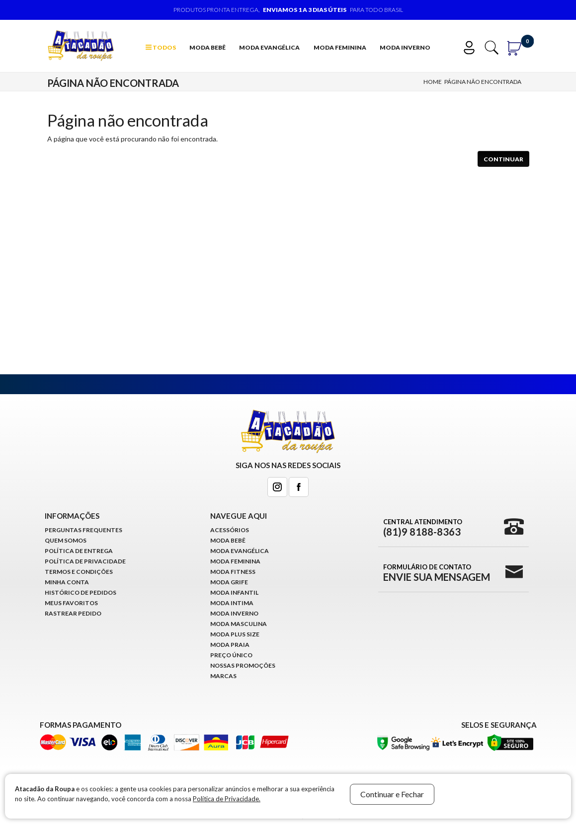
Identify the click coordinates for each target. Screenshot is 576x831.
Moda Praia (229, 644)
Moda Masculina (238, 623)
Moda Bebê (207, 47)
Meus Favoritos (71, 603)
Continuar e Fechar (392, 794)
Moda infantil (234, 592)
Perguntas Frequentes (83, 530)
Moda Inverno (405, 47)
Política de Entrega (79, 550)
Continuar (503, 159)
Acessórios (229, 530)
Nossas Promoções (242, 665)
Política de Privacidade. (226, 799)
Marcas (223, 676)
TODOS (161, 47)
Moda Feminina (340, 47)
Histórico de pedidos (80, 592)
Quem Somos (65, 540)
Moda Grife (229, 582)
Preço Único (231, 655)
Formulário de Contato (436, 572)
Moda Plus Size (234, 634)
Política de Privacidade (85, 561)
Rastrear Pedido (73, 613)
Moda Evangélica (269, 47)
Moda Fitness (232, 571)
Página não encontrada (482, 81)
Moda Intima (231, 603)
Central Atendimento (422, 527)
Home (432, 81)
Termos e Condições (79, 571)
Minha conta (67, 582)
